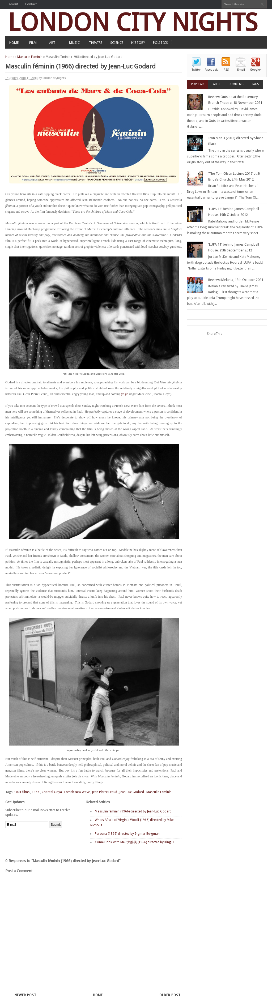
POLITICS (160, 43)
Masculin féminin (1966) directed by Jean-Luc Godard (133, 811)
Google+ (256, 69)
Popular (197, 84)
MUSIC (74, 43)
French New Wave (77, 792)
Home (9, 57)
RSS (226, 69)
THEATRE (95, 43)
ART (52, 43)
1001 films (21, 792)
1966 (35, 792)
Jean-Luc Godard (132, 792)
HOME (14, 43)
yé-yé (124, 394)
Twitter (196, 69)
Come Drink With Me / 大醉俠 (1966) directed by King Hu (135, 842)
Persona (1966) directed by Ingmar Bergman (127, 834)
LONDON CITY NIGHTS (133, 22)
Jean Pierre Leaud (104, 792)
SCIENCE (116, 43)
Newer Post (25, 995)
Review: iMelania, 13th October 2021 (235, 280)
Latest (216, 84)
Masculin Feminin (29, 57)
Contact (31, 4)
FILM (33, 43)
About (13, 4)
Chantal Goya (52, 792)
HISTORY (138, 43)
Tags (255, 84)
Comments (236, 84)
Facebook (211, 69)
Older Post (170, 995)
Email (241, 69)
